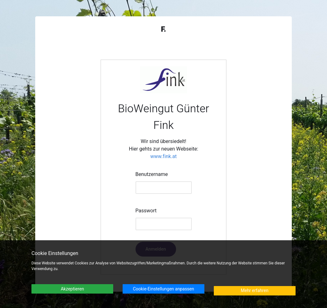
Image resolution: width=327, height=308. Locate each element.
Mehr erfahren (255, 290)
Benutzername (152, 174)
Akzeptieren (72, 289)
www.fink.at (163, 156)
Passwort (146, 211)
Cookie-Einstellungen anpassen (163, 289)
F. (163, 29)
